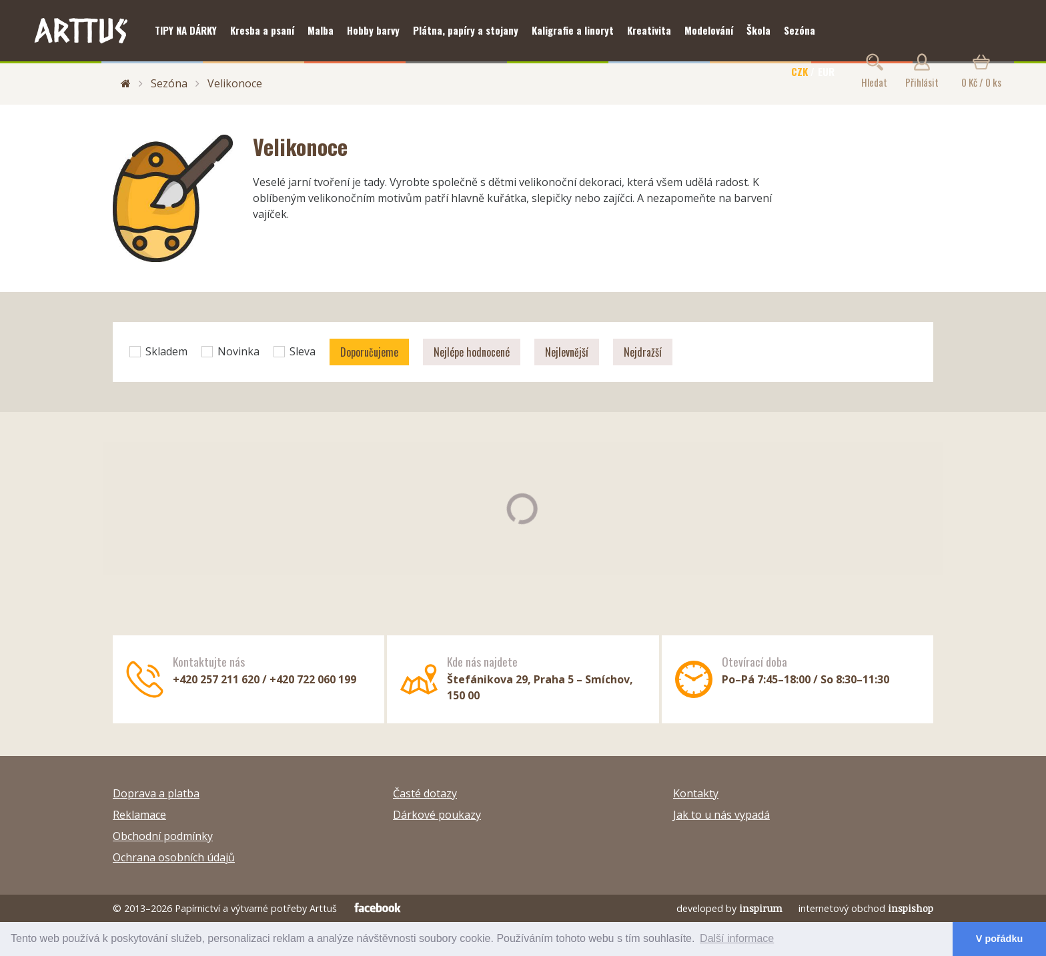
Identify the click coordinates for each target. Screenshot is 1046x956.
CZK (799, 71)
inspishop (910, 908)
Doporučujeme (369, 352)
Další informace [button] (737, 938)
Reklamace (139, 814)
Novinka (230, 351)
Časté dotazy (425, 793)
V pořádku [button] (999, 938)
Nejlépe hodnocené (472, 352)
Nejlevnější (566, 352)
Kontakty (695, 793)
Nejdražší (643, 352)
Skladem (158, 351)
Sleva (295, 351)
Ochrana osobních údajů (174, 857)
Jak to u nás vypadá (721, 814)
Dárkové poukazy (437, 814)
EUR (826, 71)
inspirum (760, 908)
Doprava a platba (156, 793)
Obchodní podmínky (163, 836)
